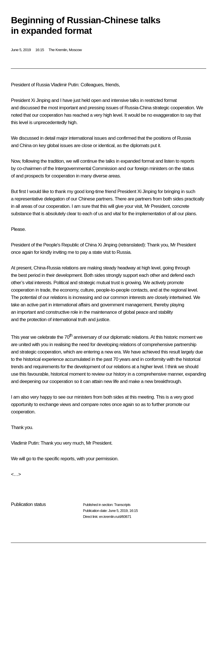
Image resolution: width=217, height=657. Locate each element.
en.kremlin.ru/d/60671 (115, 516)
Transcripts (122, 505)
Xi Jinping (107, 245)
